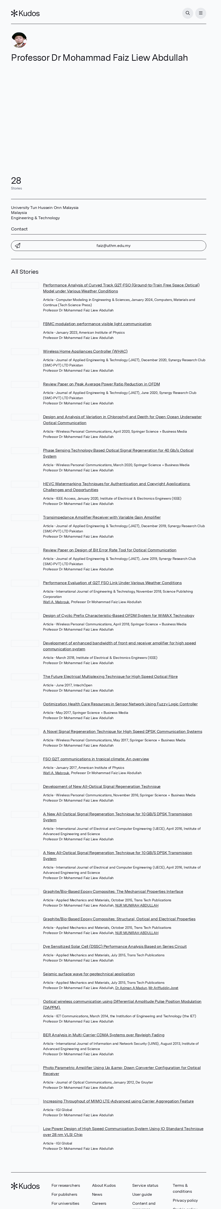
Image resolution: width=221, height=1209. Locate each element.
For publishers (64, 1194)
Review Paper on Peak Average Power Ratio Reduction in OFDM (101, 384)
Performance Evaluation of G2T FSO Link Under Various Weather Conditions (112, 582)
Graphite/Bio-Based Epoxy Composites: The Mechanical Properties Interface (113, 891)
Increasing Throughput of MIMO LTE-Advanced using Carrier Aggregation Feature (118, 1101)
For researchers (66, 1185)
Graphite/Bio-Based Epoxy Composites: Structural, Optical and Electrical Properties (119, 919)
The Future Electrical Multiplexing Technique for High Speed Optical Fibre (110, 676)
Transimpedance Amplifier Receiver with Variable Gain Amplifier (102, 517)
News (97, 1194)
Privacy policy (185, 1200)
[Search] (187, 13)
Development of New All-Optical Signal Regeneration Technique (101, 786)
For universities (65, 1203)
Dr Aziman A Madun (131, 988)
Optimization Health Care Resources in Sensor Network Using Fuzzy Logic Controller (120, 704)
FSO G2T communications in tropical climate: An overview (96, 759)
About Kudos (104, 1185)
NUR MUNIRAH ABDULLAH (136, 905)
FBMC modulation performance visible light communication (97, 323)
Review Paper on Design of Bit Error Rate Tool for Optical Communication (109, 550)
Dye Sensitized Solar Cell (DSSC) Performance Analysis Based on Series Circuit (115, 946)
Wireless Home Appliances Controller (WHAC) (85, 351)
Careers (99, 1203)
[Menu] (200, 13)
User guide (142, 1194)
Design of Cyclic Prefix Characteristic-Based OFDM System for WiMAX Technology (118, 615)
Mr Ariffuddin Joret (163, 988)
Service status (145, 1185)
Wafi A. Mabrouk (56, 602)
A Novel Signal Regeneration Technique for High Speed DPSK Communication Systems (122, 731)
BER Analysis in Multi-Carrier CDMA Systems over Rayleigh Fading (103, 1035)
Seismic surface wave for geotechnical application (89, 974)
